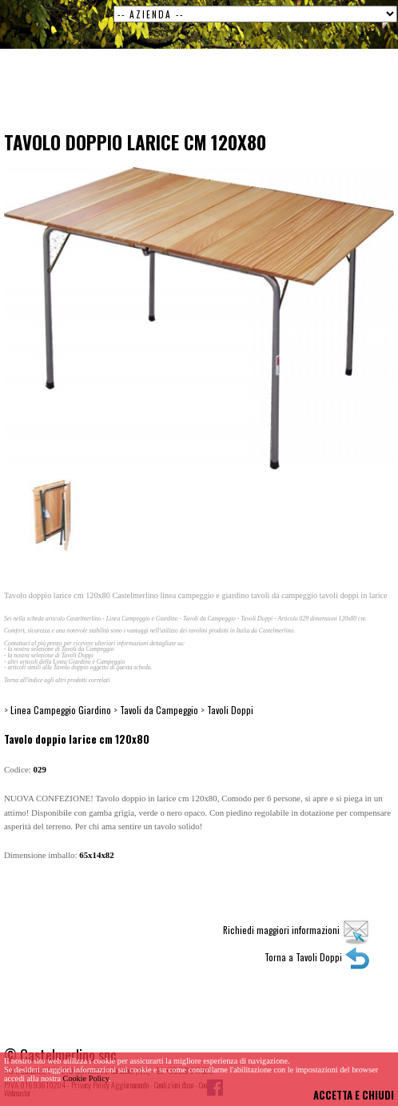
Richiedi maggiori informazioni (296, 929)
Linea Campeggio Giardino (60, 710)
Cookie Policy (86, 1078)
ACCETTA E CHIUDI (353, 1095)
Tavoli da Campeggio (159, 710)
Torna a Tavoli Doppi (317, 956)
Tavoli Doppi (230, 710)
